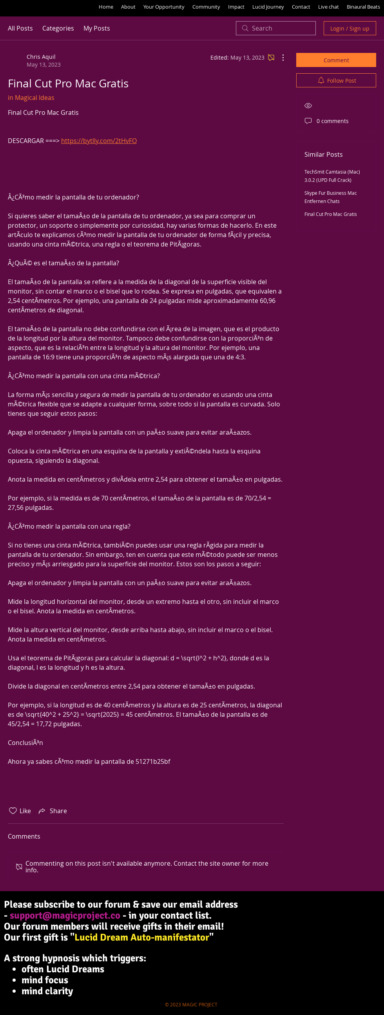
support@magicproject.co (65, 915)
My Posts (96, 28)
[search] (276, 28)
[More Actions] (279, 57)
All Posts (20, 28)
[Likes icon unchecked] (13, 811)
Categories (58, 28)
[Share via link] (52, 811)
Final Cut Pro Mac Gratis (330, 214)
